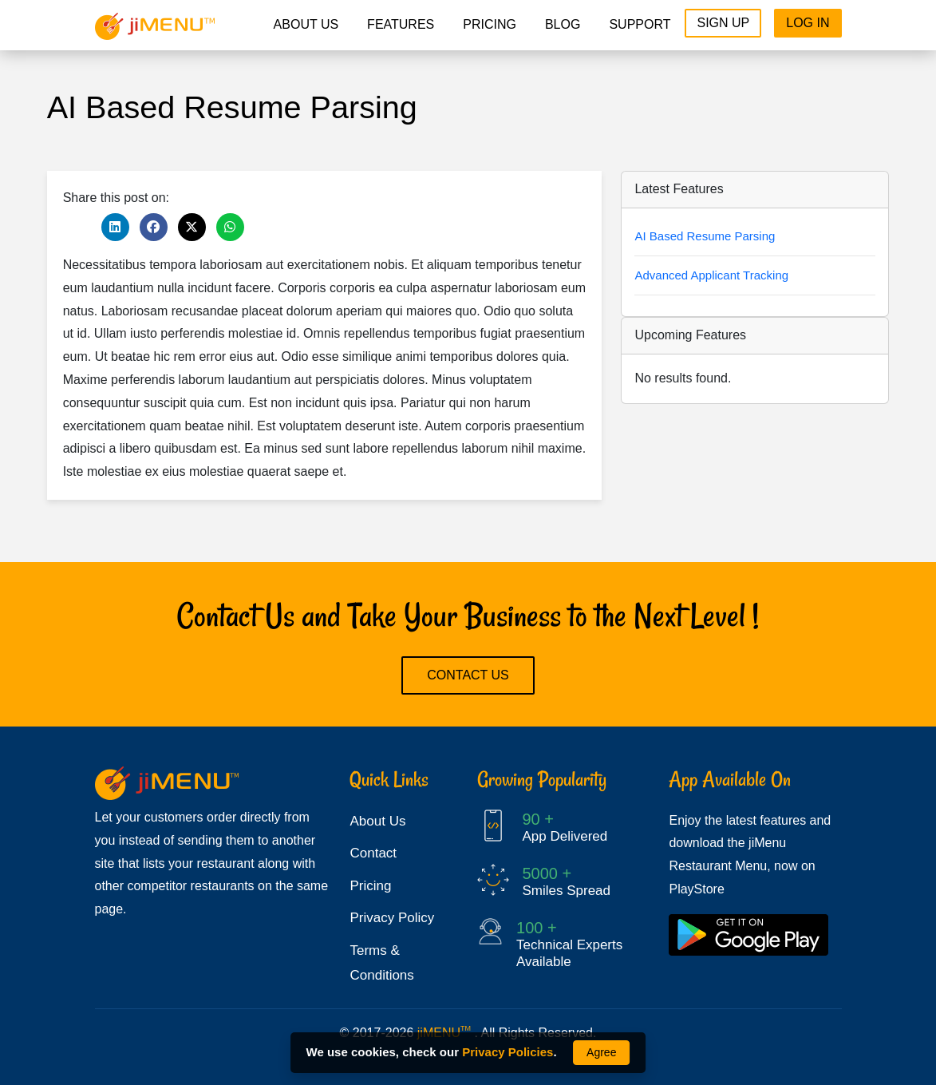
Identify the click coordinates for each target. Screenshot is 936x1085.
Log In (807, 23)
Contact (373, 853)
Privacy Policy (392, 917)
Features (400, 24)
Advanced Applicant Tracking (711, 275)
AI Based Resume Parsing (704, 236)
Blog (562, 24)
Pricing (370, 885)
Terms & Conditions (381, 963)
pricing (489, 24)
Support (639, 24)
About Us (306, 24)
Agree (601, 1052)
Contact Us (468, 675)
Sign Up (723, 23)
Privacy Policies (507, 1052)
